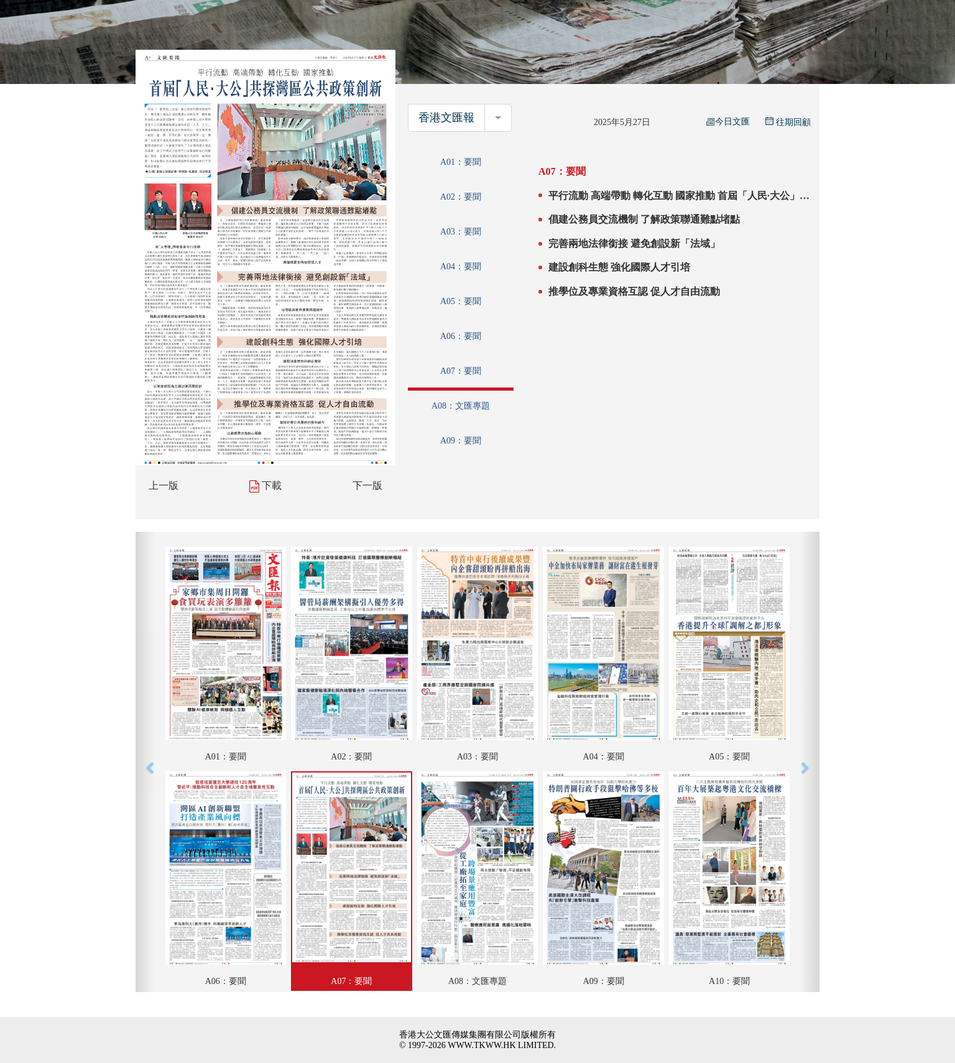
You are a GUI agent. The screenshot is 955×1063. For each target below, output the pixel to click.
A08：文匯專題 (460, 406)
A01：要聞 (460, 162)
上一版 (163, 485)
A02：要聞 (460, 197)
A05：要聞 (460, 301)
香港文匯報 (446, 117)
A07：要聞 (460, 371)
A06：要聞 (460, 336)
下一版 (367, 485)
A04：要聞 (460, 266)
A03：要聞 (460, 231)
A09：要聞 (460, 440)
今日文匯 (728, 121)
